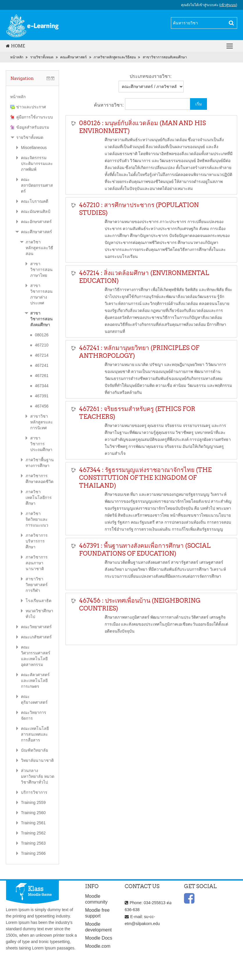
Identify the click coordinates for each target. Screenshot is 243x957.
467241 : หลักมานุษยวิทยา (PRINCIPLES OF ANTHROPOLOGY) (139, 352)
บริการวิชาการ (34, 792)
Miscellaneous (34, 147)
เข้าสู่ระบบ (228, 5)
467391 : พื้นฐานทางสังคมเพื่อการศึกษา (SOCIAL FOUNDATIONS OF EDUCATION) (144, 549)
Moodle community (96, 899)
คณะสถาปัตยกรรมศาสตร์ (37, 185)
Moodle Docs (98, 938)
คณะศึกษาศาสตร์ (73, 57)
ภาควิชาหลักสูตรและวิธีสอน (115, 57)
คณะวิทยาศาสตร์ (36, 626)
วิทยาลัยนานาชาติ (37, 760)
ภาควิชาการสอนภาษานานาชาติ (37, 563)
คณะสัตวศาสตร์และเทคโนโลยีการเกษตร (35, 680)
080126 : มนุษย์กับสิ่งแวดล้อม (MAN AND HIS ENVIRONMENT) (142, 127)
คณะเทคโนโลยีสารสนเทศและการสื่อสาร (35, 734)
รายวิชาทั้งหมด (41, 57)
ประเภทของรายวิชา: (150, 76)
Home (15, 46)
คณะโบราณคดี (34, 201)
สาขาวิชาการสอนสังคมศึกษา (165, 57)
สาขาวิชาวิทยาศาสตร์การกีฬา (37, 585)
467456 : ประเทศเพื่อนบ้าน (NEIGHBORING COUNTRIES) (140, 604)
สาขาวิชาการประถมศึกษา (41, 444)
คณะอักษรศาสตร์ (36, 221)
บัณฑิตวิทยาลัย (34, 750)
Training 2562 (33, 833)
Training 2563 (33, 843)
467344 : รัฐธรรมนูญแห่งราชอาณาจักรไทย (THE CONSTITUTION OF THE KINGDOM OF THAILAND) (145, 477)
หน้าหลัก (16, 57)
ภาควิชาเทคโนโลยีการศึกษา (39, 497)
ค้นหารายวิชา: (109, 105)
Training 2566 (33, 853)
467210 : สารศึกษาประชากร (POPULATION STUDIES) (139, 209)
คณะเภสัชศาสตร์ (36, 637)
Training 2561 (33, 822)
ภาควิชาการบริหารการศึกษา (37, 541)
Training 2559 (33, 802)
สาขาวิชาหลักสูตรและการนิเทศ (41, 422)
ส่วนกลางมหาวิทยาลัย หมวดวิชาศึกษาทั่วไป (37, 776)
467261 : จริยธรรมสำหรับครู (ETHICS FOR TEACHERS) (137, 413)
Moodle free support (97, 913)
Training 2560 (33, 812)
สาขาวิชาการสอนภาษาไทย (41, 269)
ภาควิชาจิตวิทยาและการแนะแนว (37, 519)
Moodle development (98, 927)
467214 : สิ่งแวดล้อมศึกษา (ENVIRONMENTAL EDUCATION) (144, 277)
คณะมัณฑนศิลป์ (35, 211)
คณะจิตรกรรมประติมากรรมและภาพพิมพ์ (37, 163)
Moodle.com (97, 946)
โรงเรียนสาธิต (38, 600)
